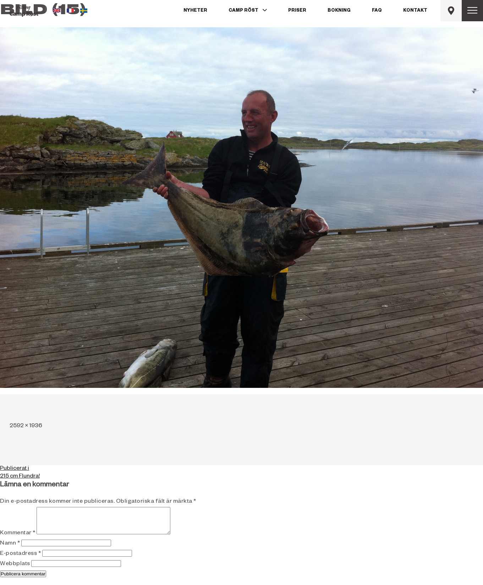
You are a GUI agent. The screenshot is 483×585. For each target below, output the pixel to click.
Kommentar (17, 539)
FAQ (377, 11)
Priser (297, 11)
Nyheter (195, 11)
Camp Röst (243, 11)
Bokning (339, 11)
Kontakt (415, 11)
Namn (10, 549)
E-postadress (20, 559)
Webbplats (15, 570)
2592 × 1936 (26, 426)
